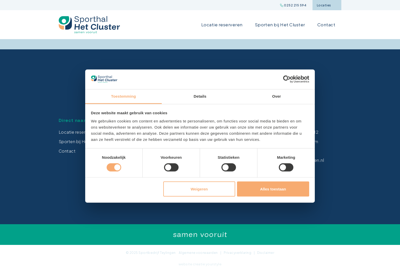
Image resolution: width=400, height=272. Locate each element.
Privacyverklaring (237, 253)
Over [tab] (276, 96)
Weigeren (199, 189)
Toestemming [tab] (123, 96)
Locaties (327, 5)
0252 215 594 (293, 5)
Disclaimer (265, 253)
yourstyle (213, 264)
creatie (199, 264)
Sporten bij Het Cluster (280, 24)
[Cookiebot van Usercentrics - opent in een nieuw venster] (287, 79)
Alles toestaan (273, 189)
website (185, 264)
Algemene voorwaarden (198, 253)
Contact (326, 24)
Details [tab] (200, 96)
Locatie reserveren (222, 24)
